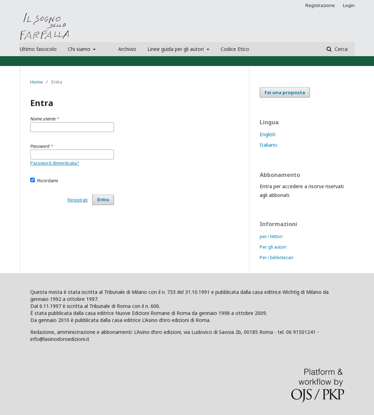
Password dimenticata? (54, 163)
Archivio (127, 49)
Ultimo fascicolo (38, 49)
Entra (103, 199)
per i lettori (271, 236)
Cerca (340, 49)
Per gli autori (273, 247)
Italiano (268, 144)
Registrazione (320, 5)
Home (36, 82)
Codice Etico (235, 49)
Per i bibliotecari (276, 257)
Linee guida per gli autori (176, 49)
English (267, 134)
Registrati (78, 200)
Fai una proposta (285, 92)
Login (349, 5)
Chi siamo (80, 49)
